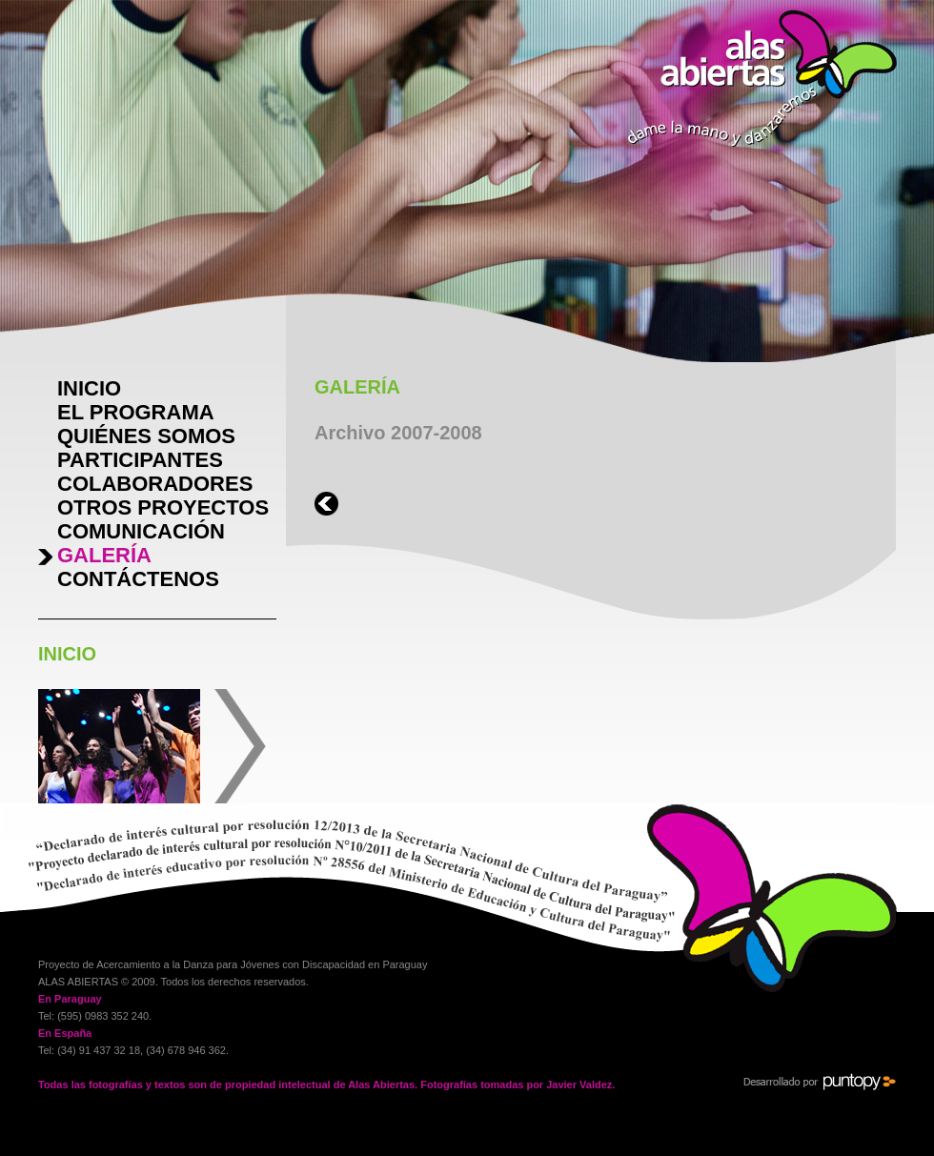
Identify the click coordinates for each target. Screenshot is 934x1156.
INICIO (89, 388)
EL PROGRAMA (135, 412)
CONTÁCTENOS (138, 579)
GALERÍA (104, 555)
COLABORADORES (155, 484)
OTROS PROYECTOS (163, 507)
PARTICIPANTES (140, 460)
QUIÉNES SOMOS (146, 436)
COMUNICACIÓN (141, 531)
